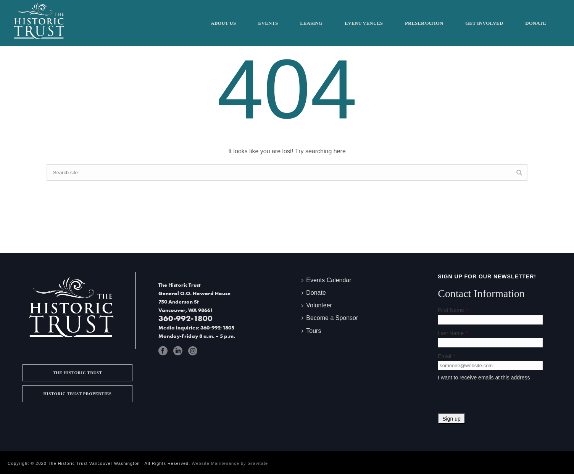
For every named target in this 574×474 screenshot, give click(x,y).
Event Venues (364, 23)
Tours (311, 331)
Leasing (311, 23)
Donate (535, 23)
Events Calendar (326, 280)
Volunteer (317, 305)
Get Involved (484, 23)
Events (268, 23)
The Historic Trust (77, 372)
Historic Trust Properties (77, 393)
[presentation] (496, 398)
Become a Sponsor (330, 318)
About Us (223, 23)
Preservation (424, 23)
